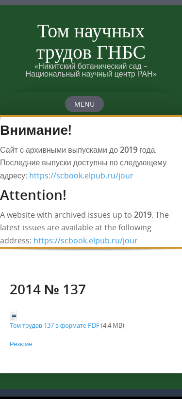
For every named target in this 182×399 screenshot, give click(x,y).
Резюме (21, 343)
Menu (84, 104)
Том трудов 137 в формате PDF (54, 325)
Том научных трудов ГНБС (91, 40)
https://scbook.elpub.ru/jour (81, 175)
